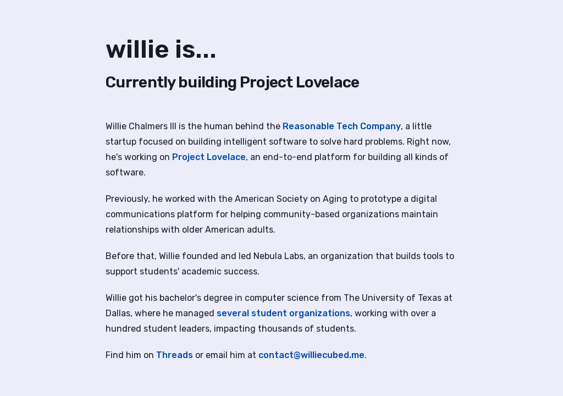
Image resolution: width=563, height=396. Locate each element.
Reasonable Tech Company (342, 126)
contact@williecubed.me (311, 355)
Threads (174, 355)
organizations (319, 313)
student (269, 313)
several (233, 313)
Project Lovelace (209, 157)
